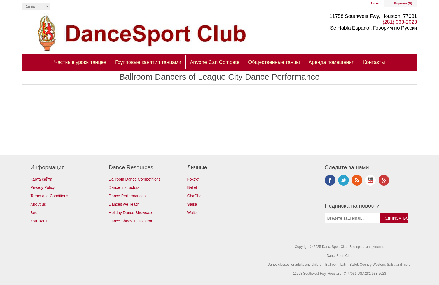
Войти (374, 3)
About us (38, 204)
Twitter (343, 180)
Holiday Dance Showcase (131, 212)
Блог (34, 212)
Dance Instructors (124, 187)
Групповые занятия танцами (148, 62)
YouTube (370, 180)
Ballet (192, 187)
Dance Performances (127, 196)
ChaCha (194, 196)
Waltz (192, 212)
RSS (357, 180)
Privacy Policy (42, 187)
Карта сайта (41, 179)
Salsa (192, 204)
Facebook (330, 180)
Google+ (384, 180)
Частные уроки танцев (80, 62)
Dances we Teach (124, 204)
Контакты (374, 62)
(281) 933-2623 (400, 22)
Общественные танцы (274, 62)
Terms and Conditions (49, 196)
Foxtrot (193, 179)
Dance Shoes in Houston (130, 221)
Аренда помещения (331, 62)
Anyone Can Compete (214, 62)
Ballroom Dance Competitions (134, 179)
